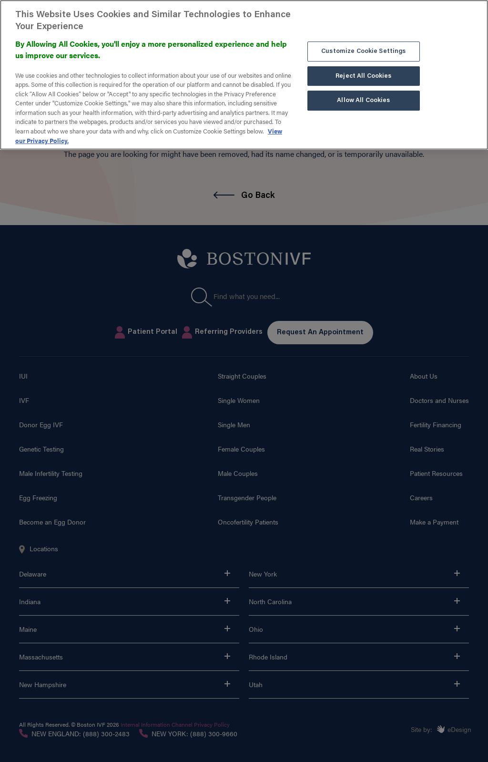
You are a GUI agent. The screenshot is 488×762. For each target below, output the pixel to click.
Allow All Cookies (363, 100)
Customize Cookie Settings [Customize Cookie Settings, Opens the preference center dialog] (363, 51)
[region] (244, 75)
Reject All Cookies (363, 76)
